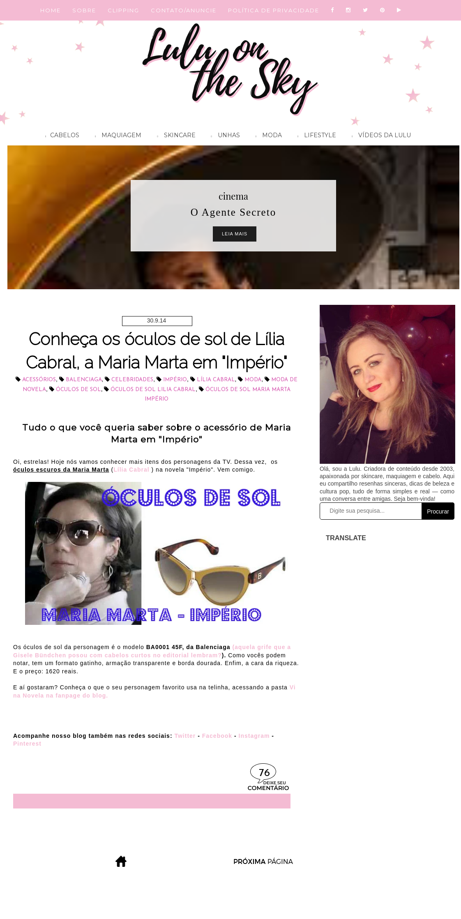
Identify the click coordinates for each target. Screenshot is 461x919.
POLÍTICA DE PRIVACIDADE (273, 10)
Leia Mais (234, 233)
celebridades (132, 379)
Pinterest (27, 743)
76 (264, 773)
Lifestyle (314, 136)
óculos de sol (78, 389)
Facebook (217, 735)
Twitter (185, 735)
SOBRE (84, 10)
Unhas (223, 136)
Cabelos (60, 136)
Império (175, 379)
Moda (266, 136)
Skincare (174, 136)
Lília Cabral (216, 379)
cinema (233, 196)
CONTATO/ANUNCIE (184, 10)
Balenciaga (84, 379)
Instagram (254, 735)
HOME (50, 10)
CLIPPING (123, 10)
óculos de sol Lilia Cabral (153, 389)
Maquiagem (116, 136)
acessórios (39, 379)
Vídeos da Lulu (379, 136)
